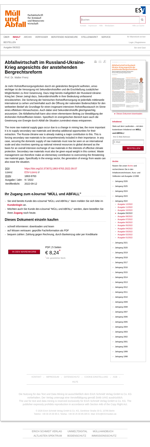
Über (6, 37)
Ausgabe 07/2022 (125, 219)
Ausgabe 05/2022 (125, 225)
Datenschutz (71, 377)
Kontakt (83, 26)
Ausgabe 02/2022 (125, 234)
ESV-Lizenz (30, 172)
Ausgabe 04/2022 (125, 228)
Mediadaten (109, 26)
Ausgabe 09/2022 (12, 47)
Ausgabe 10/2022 (125, 210)
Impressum (92, 26)
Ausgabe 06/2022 (125, 222)
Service (106, 37)
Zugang (18, 212)
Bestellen (10, 42)
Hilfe (101, 26)
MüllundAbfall (15, 19)
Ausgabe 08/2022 (125, 216)
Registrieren (140, 42)
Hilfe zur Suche (138, 26)
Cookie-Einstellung (96, 377)
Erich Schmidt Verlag (47, 431)
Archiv (28, 37)
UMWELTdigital (78, 431)
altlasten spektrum (48, 435)
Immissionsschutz (104, 435)
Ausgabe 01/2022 (125, 237)
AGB (115, 377)
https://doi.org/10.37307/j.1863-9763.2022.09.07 (50, 168)
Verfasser (41, 37)
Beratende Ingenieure (64, 37)
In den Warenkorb (24, 251)
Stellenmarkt (89, 37)
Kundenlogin (15, 204)
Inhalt (16, 37)
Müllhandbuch (103, 431)
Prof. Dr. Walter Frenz (17, 77)
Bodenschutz (76, 435)
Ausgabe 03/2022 (125, 231)
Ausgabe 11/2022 (125, 207)
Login (131, 42)
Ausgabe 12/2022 (125, 204)
